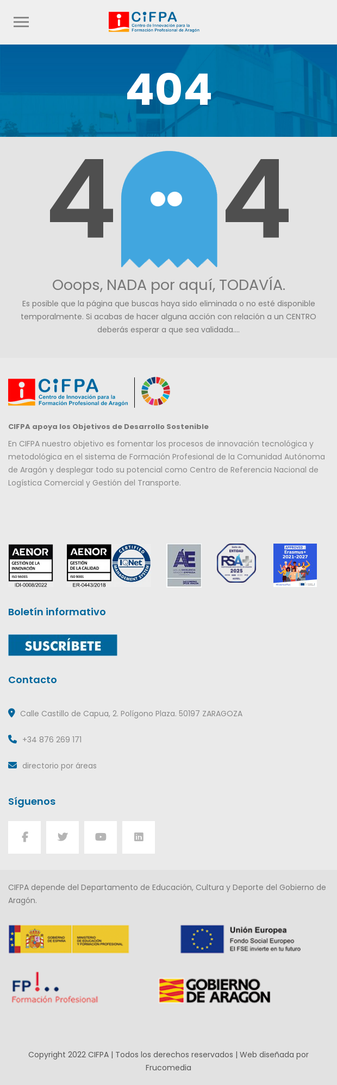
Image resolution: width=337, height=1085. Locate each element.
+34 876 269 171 (52, 739)
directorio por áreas (59, 765)
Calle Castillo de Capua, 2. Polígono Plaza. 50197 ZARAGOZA (131, 713)
